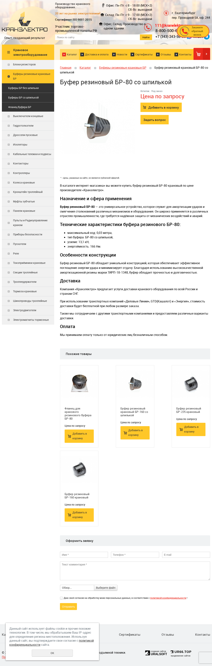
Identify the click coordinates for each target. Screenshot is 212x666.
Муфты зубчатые (24, 201)
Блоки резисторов (24, 64)
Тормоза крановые (25, 291)
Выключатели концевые (28, 116)
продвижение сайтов (180, 656)
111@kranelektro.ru (171, 25)
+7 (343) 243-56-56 (170, 36)
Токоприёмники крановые (29, 263)
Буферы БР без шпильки (23, 88)
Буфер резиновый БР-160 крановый (77, 495)
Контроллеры (21, 173)
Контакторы (20, 163)
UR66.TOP (181, 652)
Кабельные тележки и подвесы (32, 154)
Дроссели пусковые (25, 135)
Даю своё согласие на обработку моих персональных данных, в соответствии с (126, 597)
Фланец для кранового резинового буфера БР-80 (78, 413)
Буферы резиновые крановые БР (31, 76)
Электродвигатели (24, 310)
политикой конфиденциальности (168, 597)
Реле (16, 253)
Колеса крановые (24, 182)
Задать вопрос (154, 120)
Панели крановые (24, 211)
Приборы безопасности (27, 234)
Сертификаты (144, 54)
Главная (65, 68)
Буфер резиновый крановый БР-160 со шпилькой (134, 412)
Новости (122, 54)
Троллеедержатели (24, 281)
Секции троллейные (25, 272)
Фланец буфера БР (19, 107)
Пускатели (19, 244)
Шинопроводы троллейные (30, 301)
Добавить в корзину (163, 107)
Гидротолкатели (23, 125)
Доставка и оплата (97, 54)
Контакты (185, 54)
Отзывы (166, 54)
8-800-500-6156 (169, 30)
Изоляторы (20, 144)
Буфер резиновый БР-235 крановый (188, 410)
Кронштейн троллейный (28, 192)
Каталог (72, 54)
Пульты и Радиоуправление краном (30, 223)
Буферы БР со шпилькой (23, 97)
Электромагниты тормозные (31, 319)
